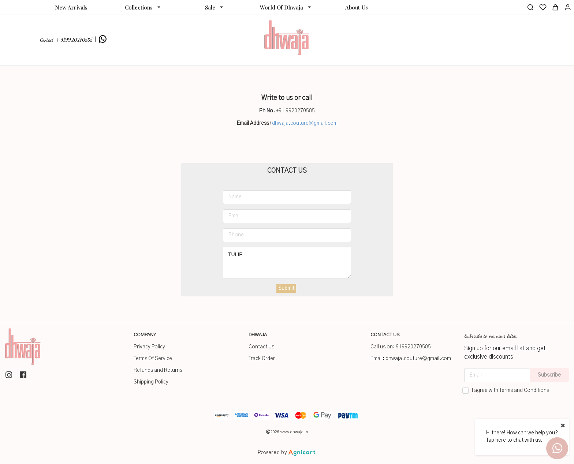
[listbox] (142, 7)
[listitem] (9, 375)
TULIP (287, 263)
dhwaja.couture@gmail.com (305, 123)
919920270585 (413, 346)
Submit (286, 288)
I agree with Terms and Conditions (510, 390)
